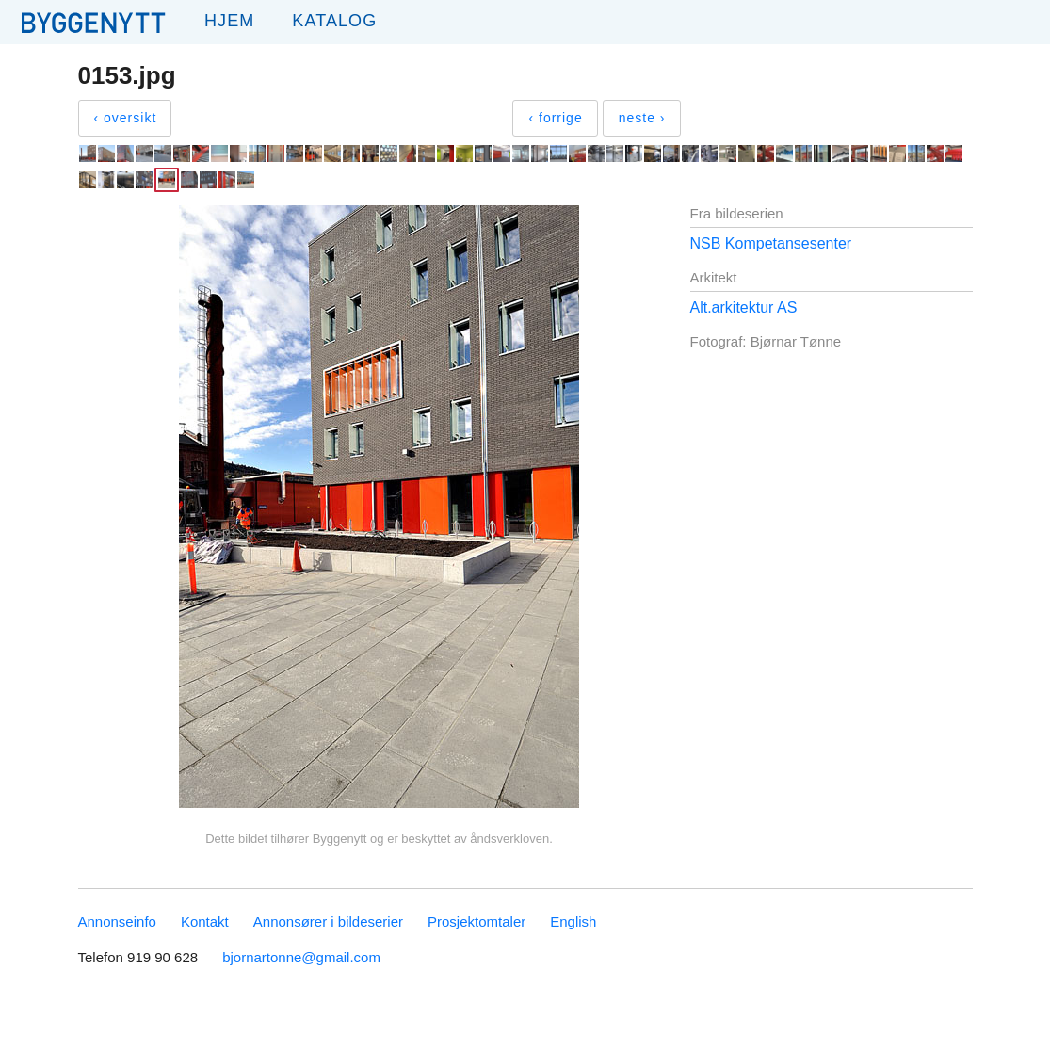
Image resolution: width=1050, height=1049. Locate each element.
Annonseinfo (117, 921)
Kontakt (205, 921)
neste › (642, 117)
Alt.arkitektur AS (744, 307)
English (573, 921)
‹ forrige (555, 117)
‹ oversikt (125, 117)
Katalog (334, 20)
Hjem (229, 20)
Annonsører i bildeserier (328, 921)
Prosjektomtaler (476, 921)
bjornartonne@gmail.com (301, 957)
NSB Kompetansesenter (771, 243)
